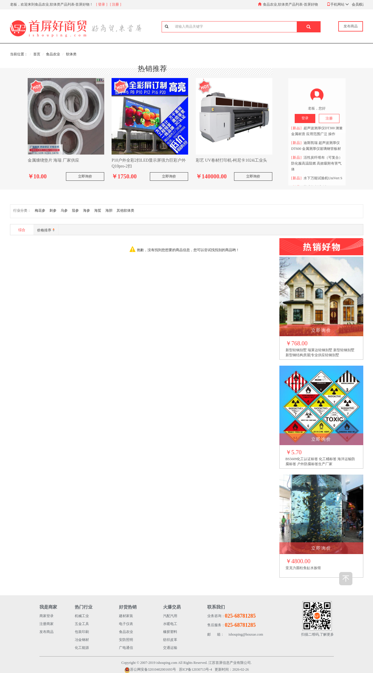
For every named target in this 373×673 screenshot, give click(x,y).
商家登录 (46, 616)
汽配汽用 (170, 616)
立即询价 (85, 176)
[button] (308, 26)
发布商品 (46, 632)
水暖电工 (170, 624)
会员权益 (359, 4)
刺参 (53, 210)
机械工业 (82, 616)
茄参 (75, 210)
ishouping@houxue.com (235, 634)
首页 (36, 54)
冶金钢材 (82, 640)
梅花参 (40, 210)
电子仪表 (126, 624)
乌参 (64, 210)
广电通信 (126, 648)
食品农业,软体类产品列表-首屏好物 (290, 4)
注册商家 (46, 624)
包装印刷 (82, 632)
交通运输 (170, 648)
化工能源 (82, 648)
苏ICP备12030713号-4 (195, 669)
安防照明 (126, 640)
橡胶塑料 (170, 632)
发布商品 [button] (351, 26)
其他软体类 (125, 210)
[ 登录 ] (101, 4)
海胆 (108, 210)
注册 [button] (329, 118)
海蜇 (97, 210)
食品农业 (53, 54)
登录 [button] (305, 118)
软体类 (71, 54)
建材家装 (126, 616)
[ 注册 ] (115, 4)
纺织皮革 (170, 640)
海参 (86, 210)
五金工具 (82, 624)
